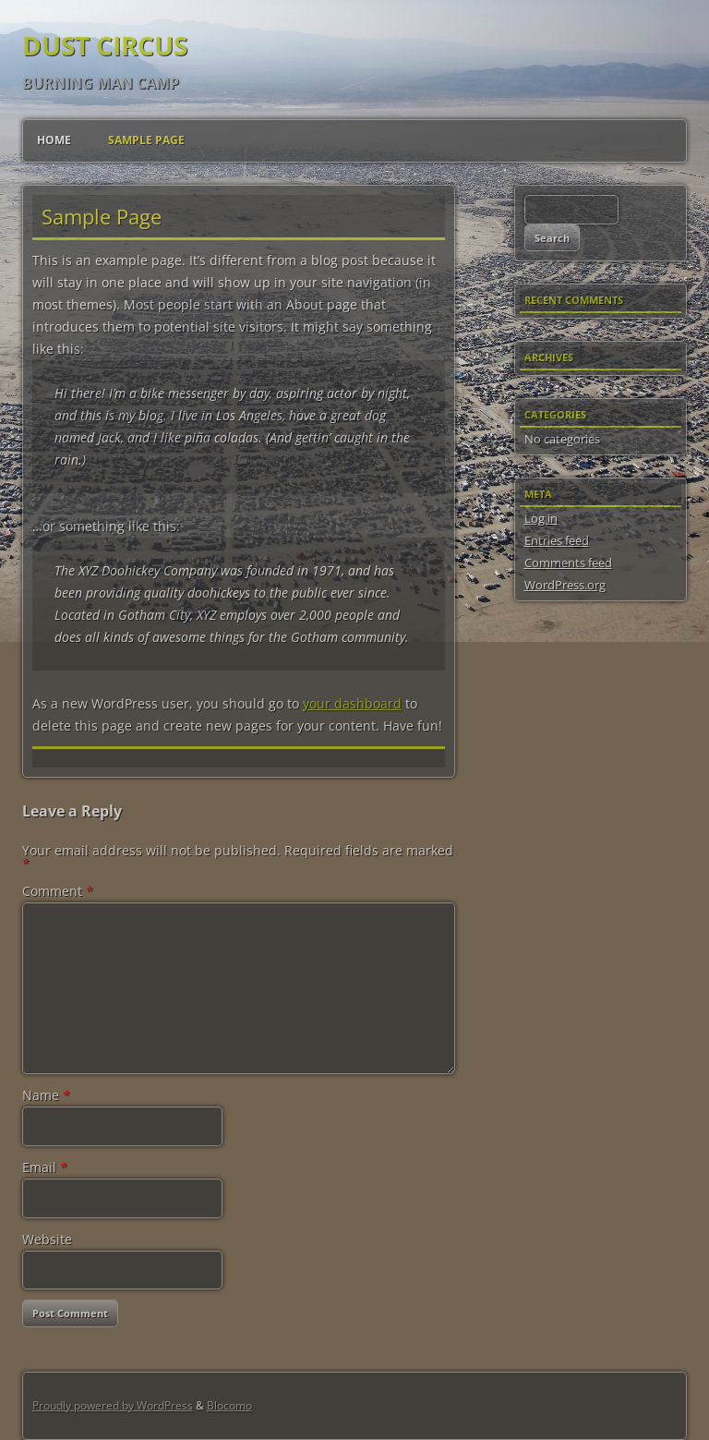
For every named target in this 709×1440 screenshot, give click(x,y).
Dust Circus (104, 45)
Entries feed (556, 540)
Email (44, 1167)
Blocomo (229, 1405)
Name (46, 1095)
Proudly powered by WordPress (112, 1405)
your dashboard (352, 703)
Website (47, 1239)
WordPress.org (565, 584)
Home (54, 140)
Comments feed (568, 562)
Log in (541, 518)
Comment (57, 891)
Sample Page (146, 140)
